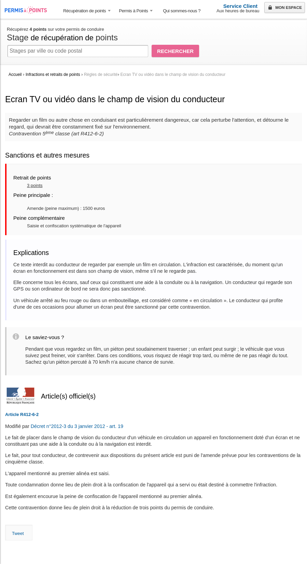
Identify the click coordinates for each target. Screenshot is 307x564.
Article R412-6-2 (22, 414)
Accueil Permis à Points (29, 10)
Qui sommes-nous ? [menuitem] (181, 10)
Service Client (240, 6)
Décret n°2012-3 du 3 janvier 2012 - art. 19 (77, 426)
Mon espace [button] (284, 8)
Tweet (18, 533)
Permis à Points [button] (133, 10)
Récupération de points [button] (84, 10)
